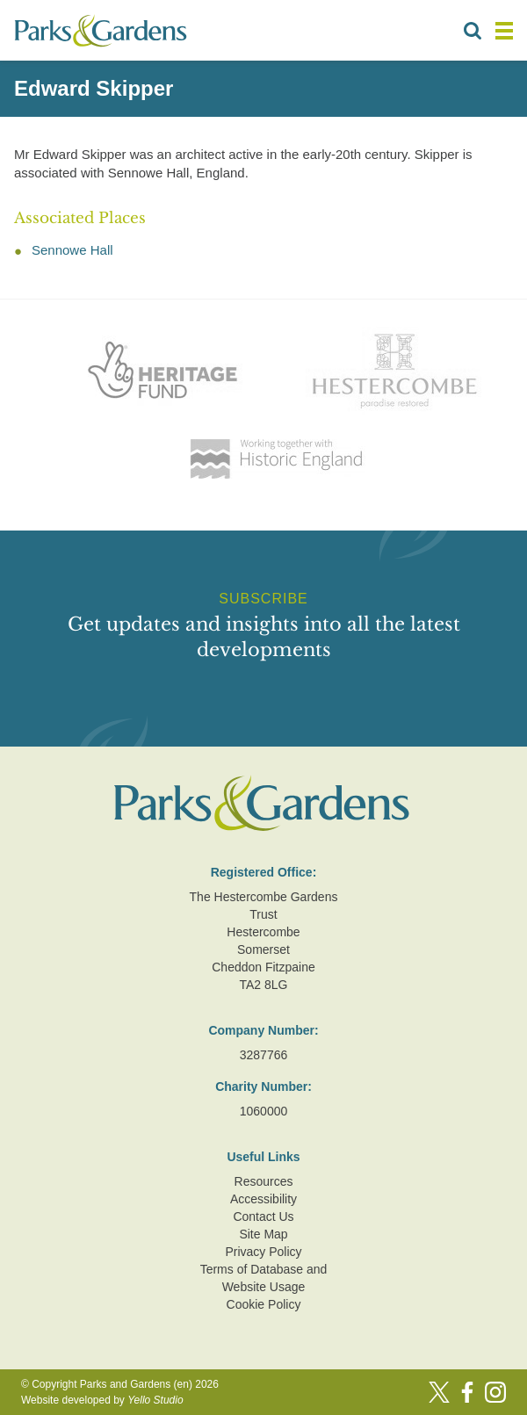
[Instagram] (495, 1392)
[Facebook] (467, 1392)
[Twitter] (439, 1392)
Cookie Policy (264, 1304)
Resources (264, 1181)
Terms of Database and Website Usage (264, 1278)
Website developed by (102, 1400)
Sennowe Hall (72, 249)
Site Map (263, 1234)
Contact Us (263, 1216)
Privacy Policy (263, 1252)
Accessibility (263, 1199)
